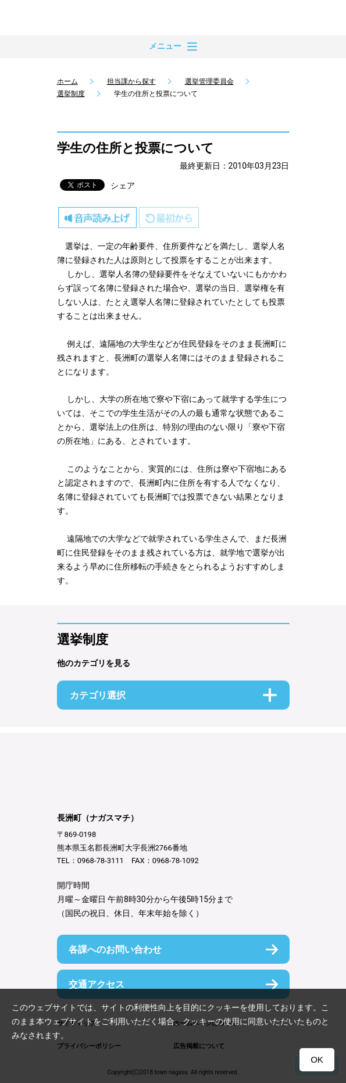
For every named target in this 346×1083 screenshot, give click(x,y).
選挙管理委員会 (209, 81)
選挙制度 (71, 94)
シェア (122, 185)
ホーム (67, 81)
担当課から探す (131, 81)
